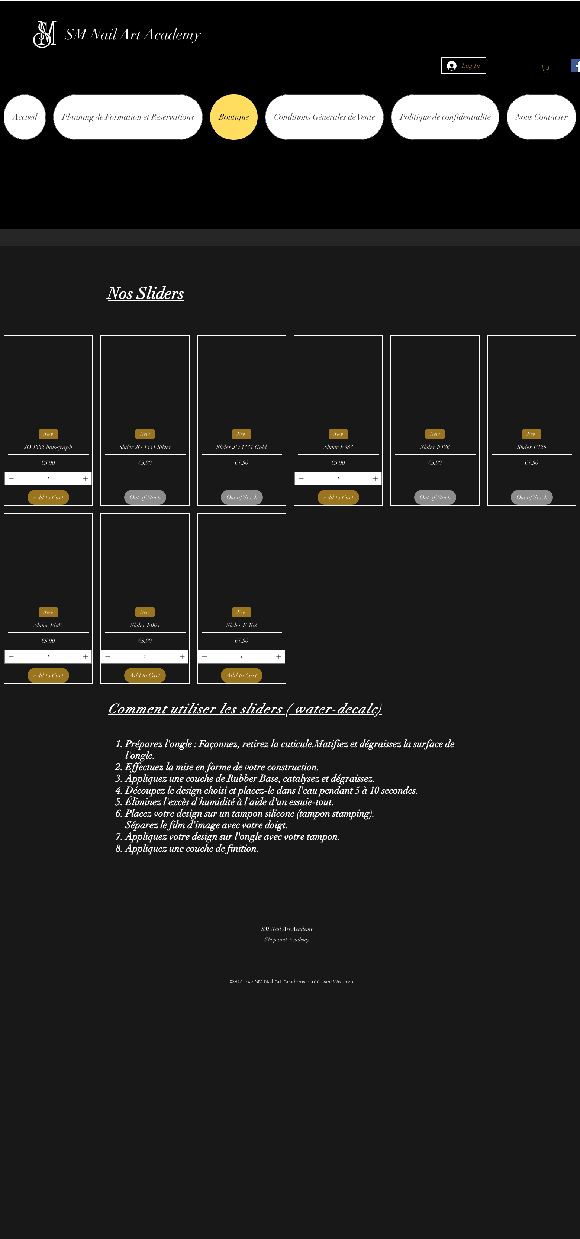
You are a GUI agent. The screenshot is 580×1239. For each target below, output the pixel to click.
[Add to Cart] (48, 497)
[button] (545, 68)
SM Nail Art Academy (133, 34)
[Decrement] (10, 478)
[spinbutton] (48, 478)
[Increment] (86, 478)
